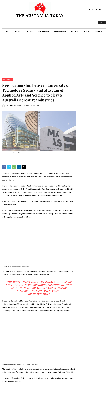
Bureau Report (13, 106)
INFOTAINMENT (7, 79)
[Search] (102, 22)
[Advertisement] (54, 55)
